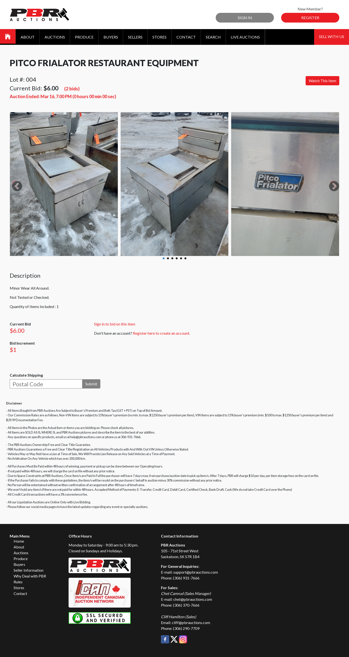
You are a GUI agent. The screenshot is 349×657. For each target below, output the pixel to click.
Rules (18, 581)
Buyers (110, 37)
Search (213, 37)
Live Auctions (245, 37)
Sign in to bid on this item (114, 324)
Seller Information (28, 570)
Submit (91, 383)
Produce (84, 37)
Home (19, 541)
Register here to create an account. (161, 333)
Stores (159, 37)
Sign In (245, 17)
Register (310, 17)
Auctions (55, 37)
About (28, 37)
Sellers (135, 37)
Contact (186, 37)
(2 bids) (71, 88)
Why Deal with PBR (30, 576)
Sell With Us (331, 36)
